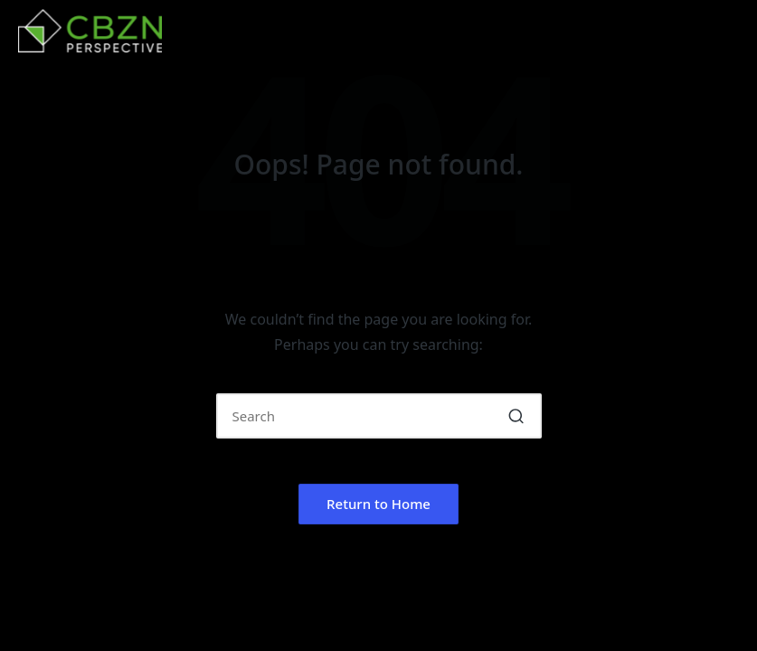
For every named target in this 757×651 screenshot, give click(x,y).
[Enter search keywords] (379, 416)
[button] (517, 416)
